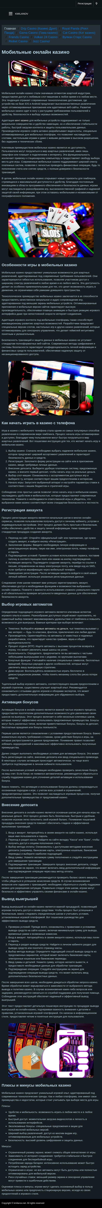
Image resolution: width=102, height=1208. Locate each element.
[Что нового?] (96, 4)
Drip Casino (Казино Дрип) (39, 28)
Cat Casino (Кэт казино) (79, 32)
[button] (11, 14)
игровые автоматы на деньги (51, 628)
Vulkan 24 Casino (45, 37)
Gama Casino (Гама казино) (38, 32)
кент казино (22, 120)
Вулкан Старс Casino (77, 37)
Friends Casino (19, 37)
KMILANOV (21, 13)
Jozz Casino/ (41, 41)
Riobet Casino (18, 41)
